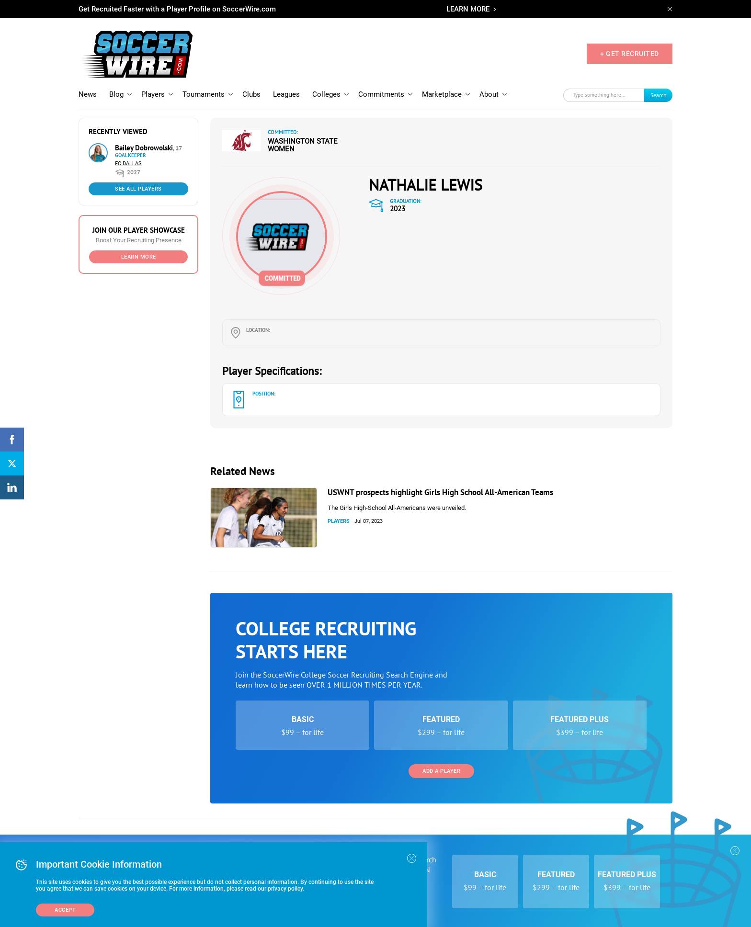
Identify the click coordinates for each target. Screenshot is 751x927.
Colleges (326, 94)
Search (658, 95)
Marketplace (442, 94)
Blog (116, 94)
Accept (65, 910)
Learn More (138, 257)
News (88, 94)
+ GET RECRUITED (629, 53)
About (489, 94)
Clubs (251, 94)
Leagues (286, 94)
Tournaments (203, 94)
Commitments (381, 94)
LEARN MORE (467, 9)
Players (153, 94)
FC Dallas (128, 163)
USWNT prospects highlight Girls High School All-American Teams (440, 492)
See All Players (138, 189)
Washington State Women (303, 145)
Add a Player (441, 771)
